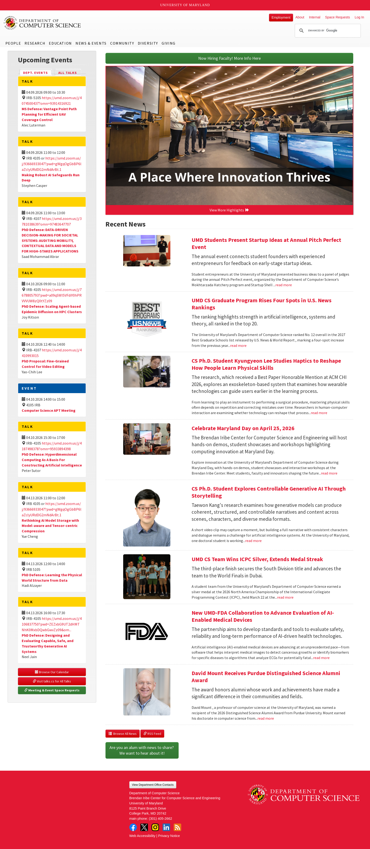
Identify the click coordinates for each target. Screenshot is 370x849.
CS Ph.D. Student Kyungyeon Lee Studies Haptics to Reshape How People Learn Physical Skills (266, 364)
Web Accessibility (142, 836)
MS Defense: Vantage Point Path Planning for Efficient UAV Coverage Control (49, 114)
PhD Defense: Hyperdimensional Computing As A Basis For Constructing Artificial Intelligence (52, 459)
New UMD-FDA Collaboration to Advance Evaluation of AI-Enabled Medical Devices (263, 616)
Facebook (133, 827)
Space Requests (337, 17)
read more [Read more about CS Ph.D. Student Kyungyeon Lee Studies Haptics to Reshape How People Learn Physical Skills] (319, 412)
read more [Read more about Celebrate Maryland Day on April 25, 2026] (329, 473)
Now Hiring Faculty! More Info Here (229, 58)
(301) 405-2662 (160, 818)
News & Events (91, 43)
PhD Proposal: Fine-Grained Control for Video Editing (45, 364)
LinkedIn (166, 827)
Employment (281, 17)
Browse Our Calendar (52, 672)
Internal (314, 17)
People (13, 43)
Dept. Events (37, 72)
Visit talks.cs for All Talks (52, 681)
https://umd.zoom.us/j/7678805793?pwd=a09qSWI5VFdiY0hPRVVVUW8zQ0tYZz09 (52, 295)
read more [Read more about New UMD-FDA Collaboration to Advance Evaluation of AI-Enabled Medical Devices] (321, 657)
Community (122, 43)
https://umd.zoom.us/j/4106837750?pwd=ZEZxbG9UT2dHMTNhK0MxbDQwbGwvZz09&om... (52, 624)
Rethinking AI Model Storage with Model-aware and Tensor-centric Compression (50, 526)
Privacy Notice (169, 836)
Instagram (155, 827)
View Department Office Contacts (153, 784)
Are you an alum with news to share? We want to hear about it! (142, 750)
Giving (169, 43)
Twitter (144, 827)
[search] (327, 31)
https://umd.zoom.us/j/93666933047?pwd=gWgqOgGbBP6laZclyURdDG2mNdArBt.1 (51, 164)
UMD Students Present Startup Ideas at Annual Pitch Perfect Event (266, 243)
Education (60, 43)
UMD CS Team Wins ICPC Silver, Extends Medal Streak (257, 559)
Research (35, 43)
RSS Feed (152, 733)
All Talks (67, 73)
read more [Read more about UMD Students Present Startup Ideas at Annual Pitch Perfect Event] (283, 284)
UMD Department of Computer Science (42, 23)
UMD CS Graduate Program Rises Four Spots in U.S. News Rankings (262, 304)
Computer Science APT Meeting (49, 410)
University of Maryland (185, 5)
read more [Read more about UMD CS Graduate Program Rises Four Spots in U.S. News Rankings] (238, 345)
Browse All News (123, 733)
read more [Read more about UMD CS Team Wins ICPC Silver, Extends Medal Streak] (285, 597)
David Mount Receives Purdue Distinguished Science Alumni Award (266, 676)
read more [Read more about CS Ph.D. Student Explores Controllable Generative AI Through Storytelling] (253, 540)
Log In (359, 17)
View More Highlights (229, 210)
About (299, 17)
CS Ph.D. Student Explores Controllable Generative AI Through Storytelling (269, 492)
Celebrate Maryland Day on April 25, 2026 (243, 428)
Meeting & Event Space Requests (52, 690)
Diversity (148, 43)
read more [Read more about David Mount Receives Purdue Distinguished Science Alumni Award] (265, 718)
